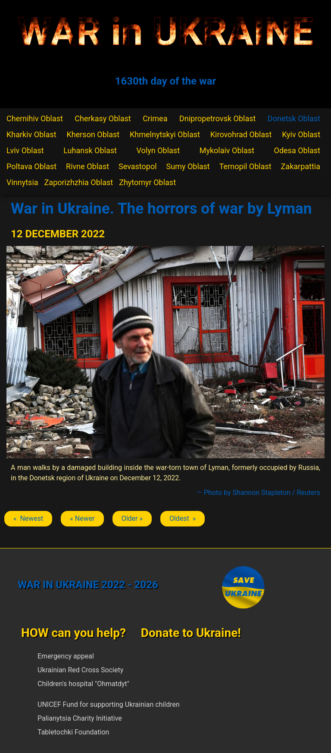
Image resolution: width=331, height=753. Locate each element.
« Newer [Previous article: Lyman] (82, 518)
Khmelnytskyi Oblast (165, 134)
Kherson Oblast (93, 134)
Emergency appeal (65, 656)
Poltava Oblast (31, 166)
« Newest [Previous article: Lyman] (28, 518)
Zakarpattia (300, 166)
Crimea (155, 118)
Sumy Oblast (188, 166)
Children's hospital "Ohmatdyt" (83, 684)
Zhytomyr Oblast (147, 182)
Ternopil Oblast (245, 166)
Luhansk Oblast (90, 150)
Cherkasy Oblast (103, 118)
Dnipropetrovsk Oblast (217, 118)
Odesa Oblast (297, 150)
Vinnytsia (22, 182)
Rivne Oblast (87, 166)
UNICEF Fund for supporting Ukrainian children (108, 704)
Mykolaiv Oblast (227, 150)
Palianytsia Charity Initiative (79, 718)
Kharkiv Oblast (31, 134)
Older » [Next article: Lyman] (132, 518)
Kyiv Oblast (301, 134)
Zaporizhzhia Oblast (78, 182)
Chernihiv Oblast (34, 118)
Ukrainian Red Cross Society (80, 670)
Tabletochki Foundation (73, 732)
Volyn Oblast (158, 150)
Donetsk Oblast (294, 118)
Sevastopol (138, 166)
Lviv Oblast (25, 150)
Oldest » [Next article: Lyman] (182, 518)
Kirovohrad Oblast (241, 134)
